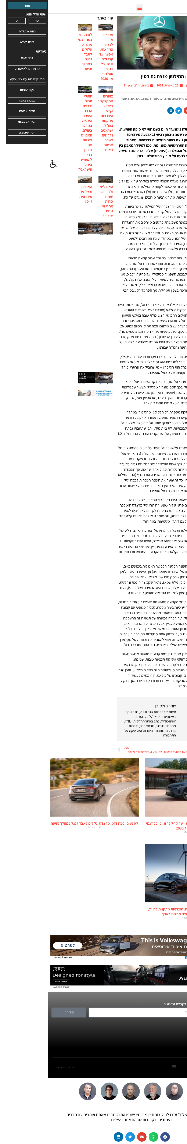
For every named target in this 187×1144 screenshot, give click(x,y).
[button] (91, 7)
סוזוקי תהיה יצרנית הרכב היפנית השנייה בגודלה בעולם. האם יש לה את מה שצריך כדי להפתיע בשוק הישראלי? (37, 133)
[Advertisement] (47, 303)
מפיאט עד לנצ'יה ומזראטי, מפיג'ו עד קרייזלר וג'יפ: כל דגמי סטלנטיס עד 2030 (58, 56)
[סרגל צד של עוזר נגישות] (5, 164)
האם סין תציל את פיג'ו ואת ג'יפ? (37, 194)
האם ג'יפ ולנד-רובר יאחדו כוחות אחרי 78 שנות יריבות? (57, 201)
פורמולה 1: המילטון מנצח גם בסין (125, 76)
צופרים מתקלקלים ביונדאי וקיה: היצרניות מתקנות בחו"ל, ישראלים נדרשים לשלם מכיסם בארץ (57, 123)
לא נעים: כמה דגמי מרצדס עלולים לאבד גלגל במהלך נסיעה (37, 51)
